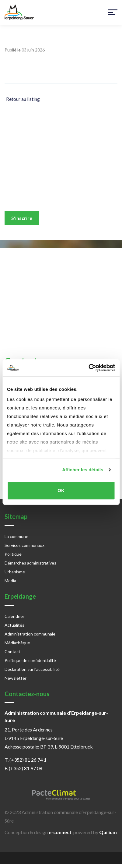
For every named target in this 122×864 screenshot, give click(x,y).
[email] (61, 183)
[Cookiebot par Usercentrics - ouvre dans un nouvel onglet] (88, 368)
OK (61, 490)
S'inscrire (21, 218)
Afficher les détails (82, 469)
